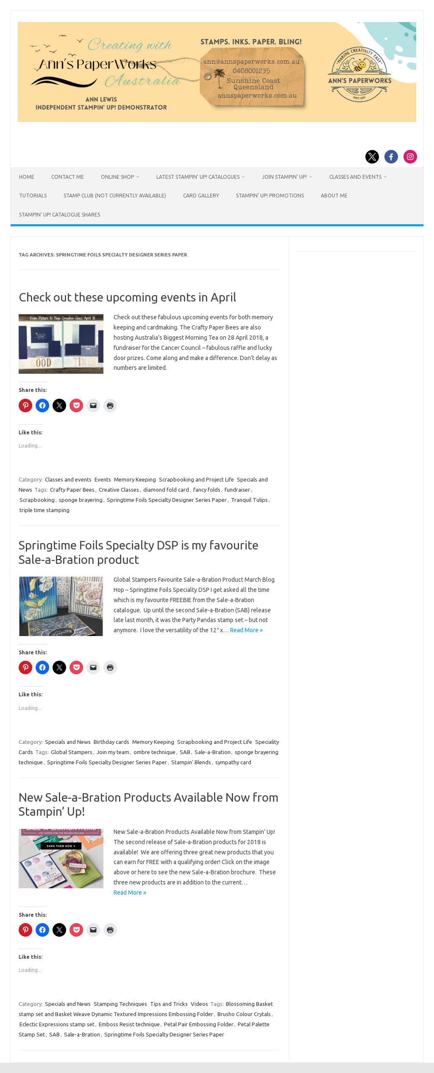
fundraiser (237, 490)
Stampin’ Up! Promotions (270, 195)
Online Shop (117, 177)
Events (103, 479)
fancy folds (206, 490)
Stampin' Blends (191, 762)
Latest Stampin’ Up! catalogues (197, 177)
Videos (199, 1004)
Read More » (246, 630)
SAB (185, 752)
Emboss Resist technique (129, 1024)
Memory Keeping (135, 479)
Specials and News (68, 742)
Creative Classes (119, 490)
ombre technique (154, 752)
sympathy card (233, 762)
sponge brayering (81, 500)
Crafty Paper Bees (72, 490)
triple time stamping (44, 510)
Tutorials (33, 195)
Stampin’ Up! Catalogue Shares (59, 214)
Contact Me (67, 177)
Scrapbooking (37, 500)
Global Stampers (71, 752)
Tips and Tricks (169, 1004)
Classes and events (68, 479)
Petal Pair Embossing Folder (199, 1024)
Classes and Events (355, 177)
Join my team (113, 752)
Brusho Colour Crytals (244, 1014)
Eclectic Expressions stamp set (57, 1024)
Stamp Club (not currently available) (115, 195)
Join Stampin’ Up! (284, 177)
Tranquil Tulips (249, 500)
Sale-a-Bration (213, 752)
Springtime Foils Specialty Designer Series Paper (167, 500)
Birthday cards (111, 742)
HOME (26, 177)
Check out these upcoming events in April (127, 297)
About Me (334, 195)
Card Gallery (201, 195)
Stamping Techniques (120, 1004)
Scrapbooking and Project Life (196, 479)
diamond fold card (166, 490)
